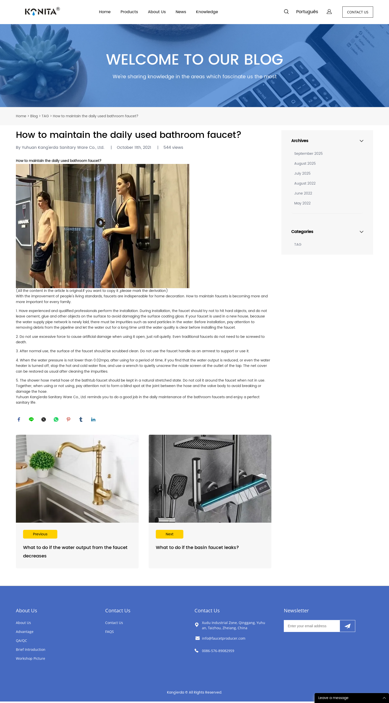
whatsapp (57, 420)
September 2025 (308, 153)
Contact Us (117, 612)
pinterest (69, 420)
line (32, 420)
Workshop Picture (30, 660)
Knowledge (207, 12)
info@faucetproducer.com (223, 639)
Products (129, 12)
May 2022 (302, 203)
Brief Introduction (30, 651)
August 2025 (305, 163)
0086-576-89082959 (218, 652)
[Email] (312, 627)
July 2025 (302, 173)
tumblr (81, 420)
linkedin (94, 420)
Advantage (24, 633)
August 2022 (305, 183)
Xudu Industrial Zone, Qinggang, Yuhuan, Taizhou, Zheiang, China (233, 627)
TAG (45, 116)
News (181, 12)
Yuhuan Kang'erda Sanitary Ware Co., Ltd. (51, 397)
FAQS (109, 633)
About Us (157, 12)
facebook (19, 420)
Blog (34, 116)
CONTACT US (357, 12)
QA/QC (21, 642)
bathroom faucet (84, 161)
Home (105, 12)
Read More (77, 503)
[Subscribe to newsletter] (347, 627)
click (194, 65)
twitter (44, 420)
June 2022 (303, 193)
